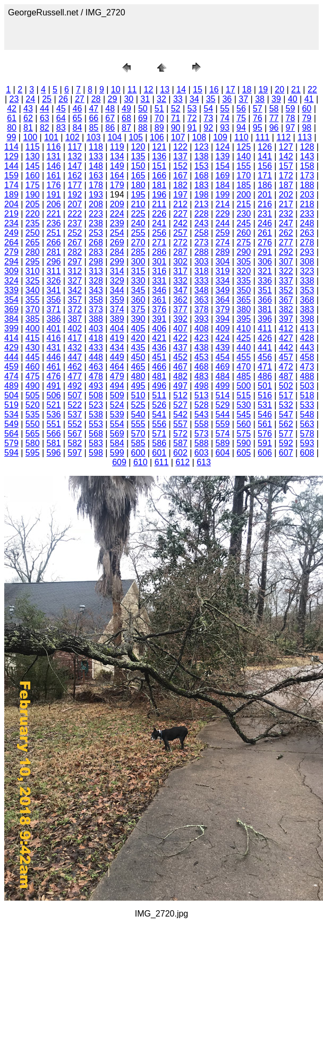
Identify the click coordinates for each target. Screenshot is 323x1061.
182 (180, 185)
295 (33, 261)
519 (11, 404)
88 (143, 127)
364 (223, 299)
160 (33, 175)
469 (223, 366)
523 (96, 404)
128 (307, 146)
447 (74, 357)
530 (243, 404)
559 (223, 424)
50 (143, 108)
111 (263, 137)
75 (241, 118)
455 (243, 357)
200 (243, 194)
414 (11, 338)
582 (74, 443)
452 (180, 357)
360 (138, 299)
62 (28, 118)
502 (286, 385)
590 (243, 443)
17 (230, 89)
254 (117, 232)
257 (180, 232)
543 (201, 414)
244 (223, 223)
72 (192, 118)
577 (286, 433)
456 (265, 357)
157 (286, 165)
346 (159, 290)
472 (286, 366)
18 (247, 89)
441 (265, 347)
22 (312, 89)
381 (265, 309)
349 (223, 290)
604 (223, 452)
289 (223, 251)
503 (307, 385)
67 (110, 118)
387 (74, 318)
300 (138, 261)
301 (159, 261)
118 (96, 146)
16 (214, 89)
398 (307, 318)
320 (243, 271)
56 (241, 108)
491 (54, 385)
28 (96, 99)
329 (117, 280)
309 (11, 271)
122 (180, 146)
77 (274, 118)
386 (54, 318)
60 (306, 108)
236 (54, 223)
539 (117, 414)
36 (227, 99)
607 (286, 452)
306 (265, 261)
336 (265, 280)
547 (286, 414)
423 (201, 338)
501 (265, 385)
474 (11, 376)
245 (243, 223)
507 (74, 395)
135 (138, 156)
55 (225, 108)
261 (265, 232)
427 (286, 338)
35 (211, 99)
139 (223, 156)
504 (11, 395)
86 (110, 127)
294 (11, 261)
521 (54, 404)
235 (33, 223)
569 (117, 433)
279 (11, 251)
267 (74, 242)
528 (201, 404)
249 (11, 232)
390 (138, 318)
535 (33, 414)
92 (208, 127)
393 (201, 318)
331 (159, 280)
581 (54, 443)
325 (33, 280)
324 (11, 280)
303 (201, 261)
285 (138, 251)
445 (33, 357)
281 (54, 251)
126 (265, 146)
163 (96, 175)
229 (223, 213)
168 (201, 175)
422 (180, 338)
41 (309, 99)
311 (54, 271)
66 (93, 118)
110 (241, 137)
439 (223, 347)
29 (112, 99)
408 (201, 328)
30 (128, 99)
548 (307, 414)
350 (243, 290)
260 (243, 232)
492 (74, 385)
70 (159, 118)
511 (159, 395)
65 (77, 118)
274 (223, 242)
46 (77, 108)
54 (208, 108)
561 (265, 424)
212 (180, 204)
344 (117, 290)
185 (243, 185)
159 (11, 175)
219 (11, 213)
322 (286, 271)
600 (138, 452)
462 (74, 366)
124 (223, 146)
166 (159, 175)
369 (11, 309)
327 (74, 280)
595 (33, 452)
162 (74, 175)
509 (117, 395)
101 (51, 137)
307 (286, 261)
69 (143, 118)
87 (126, 127)
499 (223, 385)
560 (243, 424)
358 (96, 299)
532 (286, 404)
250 (33, 232)
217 (286, 204)
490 (33, 385)
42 (11, 108)
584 (117, 443)
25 (47, 99)
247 (286, 223)
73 (208, 118)
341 (54, 290)
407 (180, 328)
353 (307, 290)
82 (44, 127)
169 (223, 175)
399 (11, 328)
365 (243, 299)
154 (223, 165)
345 (138, 290)
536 (54, 414)
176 (54, 185)
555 (138, 424)
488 (307, 376)
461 (54, 366)
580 (33, 443)
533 (307, 404)
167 (180, 175)
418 (96, 338)
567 (74, 433)
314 (117, 271)
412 (286, 328)
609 (119, 462)
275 (243, 242)
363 (201, 299)
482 (180, 376)
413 (307, 328)
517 (286, 395)
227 (180, 213)
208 (96, 204)
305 (243, 261)
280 (33, 251)
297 (74, 261)
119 (117, 146)
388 (96, 318)
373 (96, 309)
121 (159, 146)
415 (33, 338)
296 (54, 261)
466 (159, 366)
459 (11, 366)
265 (33, 242)
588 (201, 443)
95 (257, 127)
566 (54, 433)
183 (201, 185)
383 (307, 309)
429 (11, 347)
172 (286, 175)
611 (162, 462)
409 (223, 328)
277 (286, 242)
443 (307, 347)
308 (307, 261)
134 (117, 156)
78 (290, 118)
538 (96, 414)
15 (197, 89)
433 (96, 347)
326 (54, 280)
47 (93, 108)
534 (11, 414)
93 (225, 127)
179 (117, 185)
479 (117, 376)
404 (117, 328)
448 (96, 357)
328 (96, 280)
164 (117, 175)
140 (243, 156)
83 (61, 127)
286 (159, 251)
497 (180, 385)
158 (307, 165)
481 (159, 376)
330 (138, 280)
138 (201, 156)
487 (286, 376)
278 (307, 242)
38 (260, 99)
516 (265, 395)
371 (54, 309)
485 (243, 376)
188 (307, 185)
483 (201, 376)
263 (307, 232)
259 (223, 232)
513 (201, 395)
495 (138, 385)
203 (307, 194)
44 (44, 108)
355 (33, 299)
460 (33, 366)
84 (77, 127)
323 (307, 271)
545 (243, 414)
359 (117, 299)
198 (201, 194)
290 (243, 251)
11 (132, 89)
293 (307, 251)
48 (110, 108)
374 (117, 309)
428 (307, 338)
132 (74, 156)
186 (265, 185)
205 (33, 204)
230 (243, 213)
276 (265, 242)
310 (33, 271)
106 (157, 137)
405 (138, 328)
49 (126, 108)
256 (159, 232)
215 (243, 204)
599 (117, 452)
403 (96, 328)
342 (74, 290)
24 (30, 99)
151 (159, 165)
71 (176, 118)
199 (223, 194)
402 (74, 328)
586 (159, 443)
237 (74, 223)
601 (159, 452)
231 (265, 213)
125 (243, 146)
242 (180, 223)
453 (201, 357)
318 (201, 271)
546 (265, 414)
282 (74, 251)
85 (93, 127)
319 (223, 271)
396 (265, 318)
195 (138, 194)
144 (11, 165)
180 (138, 185)
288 (201, 251)
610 (140, 462)
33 (178, 99)
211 (159, 204)
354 (11, 299)
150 (138, 165)
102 (72, 137)
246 (265, 223)
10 (116, 89)
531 (265, 404)
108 (199, 137)
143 (307, 156)
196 (159, 194)
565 (33, 433)
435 (138, 347)
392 (180, 318)
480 (138, 376)
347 (180, 290)
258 (201, 232)
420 (138, 338)
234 (11, 223)
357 (74, 299)
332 (180, 280)
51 (159, 108)
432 (74, 347)
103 (94, 137)
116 (54, 146)
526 (159, 404)
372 (74, 309)
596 (54, 452)
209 (117, 204)
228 (201, 213)
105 (136, 137)
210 (138, 204)
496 (159, 385)
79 (306, 118)
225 (138, 213)
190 (33, 194)
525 (138, 404)
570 (138, 433)
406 (159, 328)
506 (54, 395)
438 (201, 347)
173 (307, 175)
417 (74, 338)
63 (44, 118)
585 (138, 443)
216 (265, 204)
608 (307, 452)
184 (223, 185)
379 (223, 309)
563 (307, 424)
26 (63, 99)
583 (96, 443)
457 (286, 357)
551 (54, 424)
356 (54, 299)
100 (30, 137)
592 (286, 443)
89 (159, 127)
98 (306, 127)
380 (243, 309)
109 (220, 137)
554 (117, 424)
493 (96, 385)
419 (117, 338)
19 (263, 89)
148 (96, 165)
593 (307, 443)
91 (192, 127)
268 (96, 242)
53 (192, 108)
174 (11, 185)
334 (223, 280)
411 (265, 328)
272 (180, 242)
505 (33, 395)
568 (96, 433)
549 (11, 424)
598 (96, 452)
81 (28, 127)
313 (96, 271)
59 (290, 108)
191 (54, 194)
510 (138, 395)
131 (54, 156)
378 (201, 309)
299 (117, 261)
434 (117, 347)
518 (307, 395)
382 (286, 309)
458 (307, 357)
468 (201, 366)
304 (223, 261)
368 (307, 299)
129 (11, 156)
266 (54, 242)
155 (243, 165)
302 (180, 261)
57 (257, 108)
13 (164, 89)
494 (117, 385)
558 (201, 424)
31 (145, 99)
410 (243, 328)
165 (138, 175)
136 (159, 156)
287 (180, 251)
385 (33, 318)
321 (265, 271)
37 (243, 99)
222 (74, 213)
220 (33, 213)
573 (201, 433)
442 (286, 347)
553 (96, 424)
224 (117, 213)
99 (11, 137)
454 (223, 357)
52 (176, 108)
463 (96, 366)
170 (243, 175)
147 (74, 165)
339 (11, 290)
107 (178, 137)
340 (33, 290)
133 (96, 156)
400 (33, 328)
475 (33, 376)
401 (54, 328)
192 (74, 194)
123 (201, 146)
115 (33, 146)
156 (265, 165)
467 (180, 366)
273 (201, 242)
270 (138, 242)
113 (305, 137)
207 (74, 204)
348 (201, 290)
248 (307, 223)
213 (201, 204)
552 (74, 424)
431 (54, 347)
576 (265, 433)
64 (61, 118)
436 (159, 347)
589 (223, 443)
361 (159, 299)
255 (138, 232)
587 (180, 443)
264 (11, 242)
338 (307, 280)
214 (223, 204)
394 (223, 318)
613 (204, 462)
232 (286, 213)
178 (96, 185)
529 (223, 404)
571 (159, 433)
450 (138, 357)
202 (286, 194)
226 (159, 213)
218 (307, 204)
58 (274, 108)
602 (180, 452)
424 (223, 338)
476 (54, 376)
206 (54, 204)
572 (180, 433)
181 (159, 185)
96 (274, 127)
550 (33, 424)
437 (180, 347)
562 (286, 424)
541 (159, 414)
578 (307, 433)
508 (96, 395)
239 (117, 223)
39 (276, 99)
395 (243, 318)
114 (11, 146)
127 (286, 146)
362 (180, 299)
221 (54, 213)
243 (201, 223)
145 (33, 165)
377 (180, 309)
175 (33, 185)
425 (243, 338)
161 (54, 175)
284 (117, 251)
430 (33, 347)
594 (11, 452)
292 (286, 251)
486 (265, 376)
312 (74, 271)
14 (181, 89)
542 (180, 414)
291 (265, 251)
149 (117, 165)
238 (96, 223)
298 (96, 261)
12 (149, 89)
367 (286, 299)
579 (11, 443)
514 (223, 395)
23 (14, 99)
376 (159, 309)
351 (265, 290)
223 (96, 213)
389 (117, 318)
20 (279, 89)
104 (114, 137)
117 (74, 146)
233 (307, 213)
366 (265, 299)
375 (138, 309)
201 (265, 194)
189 (11, 194)
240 (138, 223)
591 (265, 443)
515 (243, 395)
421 (159, 338)
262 (286, 232)
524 (117, 404)
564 (11, 433)
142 (286, 156)
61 (11, 118)
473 (307, 366)
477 (74, 376)
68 (126, 118)
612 (182, 462)
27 (79, 99)
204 (11, 204)
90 (176, 127)
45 (61, 108)
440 (243, 347)
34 (194, 99)
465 (138, 366)
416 (54, 338)
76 (257, 118)
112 (283, 137)
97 (290, 127)
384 (11, 318)
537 (74, 414)
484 (223, 376)
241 (159, 223)
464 (117, 366)
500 (243, 385)
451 (159, 357)
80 (11, 127)
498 (201, 385)
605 (243, 452)
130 (33, 156)
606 (265, 452)
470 (243, 366)
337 (286, 280)
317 (180, 271)
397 (286, 318)
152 (180, 165)
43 (28, 108)
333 (201, 280)
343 (96, 290)
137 (180, 156)
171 (265, 175)
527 (180, 404)
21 (296, 89)
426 (265, 338)
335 (243, 280)
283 (96, 251)
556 (159, 424)
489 (11, 385)
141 (265, 156)
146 (54, 165)
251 (54, 232)
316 (159, 271)
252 (74, 232)
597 (74, 452)
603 (201, 452)
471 (265, 366)
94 (241, 127)
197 (180, 194)
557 (180, 424)
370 (33, 309)
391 (159, 318)
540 (138, 414)
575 (243, 433)
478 (96, 376)
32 (161, 99)
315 (138, 271)
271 (159, 242)
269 (117, 242)
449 (117, 357)
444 (11, 357)
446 (54, 357)
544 (223, 414)
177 (74, 185)
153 (201, 165)
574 (223, 433)
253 (96, 232)
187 (286, 185)
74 (225, 118)
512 (180, 395)
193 (96, 194)
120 (138, 146)
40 (293, 99)
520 (33, 404)
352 (286, 290)
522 (74, 404)
